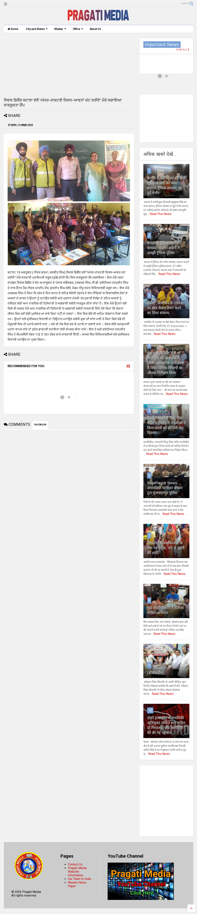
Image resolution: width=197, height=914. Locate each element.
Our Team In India (79, 879)
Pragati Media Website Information (77, 871)
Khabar (60, 28)
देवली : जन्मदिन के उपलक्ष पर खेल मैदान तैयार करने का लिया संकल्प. (165, 308)
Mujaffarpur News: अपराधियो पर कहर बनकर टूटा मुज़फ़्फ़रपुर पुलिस (165, 488)
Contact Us (75, 864)
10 (150, 710)
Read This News (161, 214)
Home (13, 28)
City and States (37, 28)
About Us (95, 28)
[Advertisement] (69, 65)
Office (78, 28)
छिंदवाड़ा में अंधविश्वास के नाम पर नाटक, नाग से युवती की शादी (166, 548)
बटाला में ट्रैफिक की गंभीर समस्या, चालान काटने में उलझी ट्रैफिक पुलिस (164, 248)
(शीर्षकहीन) (155, 672)
